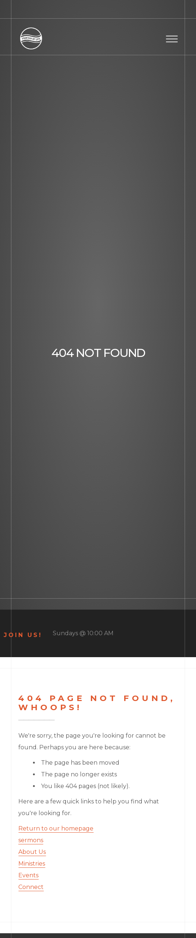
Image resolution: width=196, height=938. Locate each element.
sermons (30, 840)
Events (28, 875)
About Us (32, 851)
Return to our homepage (55, 828)
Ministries (31, 863)
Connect (31, 887)
